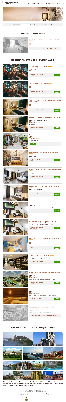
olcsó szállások (55, 3)
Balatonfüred (35, 381)
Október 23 (32, 393)
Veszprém (56, 381)
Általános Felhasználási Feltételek (24, 391)
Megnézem (57, 75)
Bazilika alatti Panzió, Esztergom (39, 290)
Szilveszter (31, 42)
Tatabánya (27, 383)
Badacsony (47, 383)
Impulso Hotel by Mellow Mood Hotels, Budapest (44, 238)
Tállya (20, 381)
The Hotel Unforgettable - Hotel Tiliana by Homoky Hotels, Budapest (45, 101)
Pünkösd (36, 393)
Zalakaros (5, 381)
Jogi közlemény (36, 391)
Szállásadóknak (40, 391)
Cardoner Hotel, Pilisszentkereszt (41, 307)
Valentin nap (39, 393)
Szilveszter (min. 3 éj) (33, 103)
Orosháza (34, 383)
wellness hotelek (48, 3)
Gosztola (16, 385)
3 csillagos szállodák (32, 3)
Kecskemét (61, 381)
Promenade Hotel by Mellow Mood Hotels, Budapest (45, 187)
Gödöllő (25, 385)
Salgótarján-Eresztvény (58, 383)
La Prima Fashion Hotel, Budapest (41, 255)
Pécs (42, 394)
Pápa (28, 385)
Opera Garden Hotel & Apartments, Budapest (44, 204)
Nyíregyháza (5, 385)
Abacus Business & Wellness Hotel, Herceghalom (44, 40)
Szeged (14, 381)
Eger (20, 394)
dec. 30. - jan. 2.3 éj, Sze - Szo (44, 25)
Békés (31, 383)
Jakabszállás (5, 383)
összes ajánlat (61, 3)
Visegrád (51, 394)
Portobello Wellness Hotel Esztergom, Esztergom (44, 273)
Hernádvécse (21, 385)
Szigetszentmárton (20, 383)
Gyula (28, 394)
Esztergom (24, 381)
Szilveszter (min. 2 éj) (33, 67)
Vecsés (31, 381)
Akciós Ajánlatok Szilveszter (11, 2)
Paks (10, 383)
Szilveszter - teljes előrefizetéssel (36, 189)
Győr (53, 381)
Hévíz (37, 394)
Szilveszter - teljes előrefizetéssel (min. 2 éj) (38, 85)
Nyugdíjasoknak (44, 393)
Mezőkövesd (41, 381)
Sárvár (44, 394)
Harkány (49, 381)
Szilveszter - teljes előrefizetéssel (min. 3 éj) (38, 120)
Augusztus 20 (17, 393)
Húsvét (20, 393)
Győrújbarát (32, 385)
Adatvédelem (31, 391)
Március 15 (29, 393)
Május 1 (26, 393)
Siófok (46, 394)
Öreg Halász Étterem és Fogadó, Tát (40, 135)
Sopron (17, 381)
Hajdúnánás (14, 383)
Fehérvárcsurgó (11, 385)
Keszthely (39, 394)
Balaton (11, 394)
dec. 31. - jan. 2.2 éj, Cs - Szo (50, 25)
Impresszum (44, 391)
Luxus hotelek (49, 393)
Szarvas (28, 381)
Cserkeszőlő (10, 381)
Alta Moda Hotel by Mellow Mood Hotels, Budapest (45, 170)
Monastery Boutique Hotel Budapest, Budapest (43, 152)
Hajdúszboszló (31, 394)
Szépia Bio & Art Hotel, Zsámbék (40, 66)
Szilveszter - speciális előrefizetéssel (36, 154)
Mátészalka (39, 383)
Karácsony (23, 393)
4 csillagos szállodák (40, 3)
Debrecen (45, 381)
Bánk (43, 383)
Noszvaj (51, 383)
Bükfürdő (18, 394)
